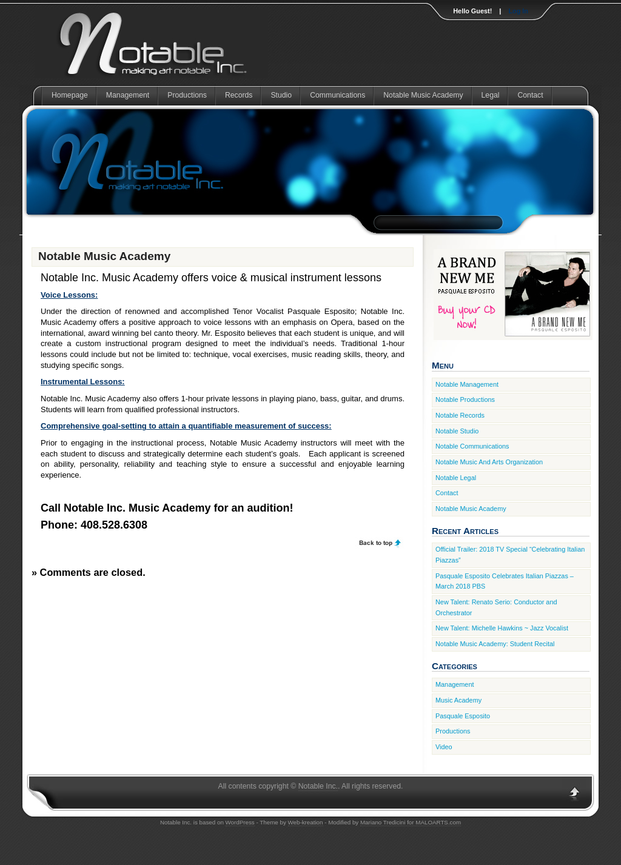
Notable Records (460, 415)
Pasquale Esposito (462, 716)
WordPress (240, 822)
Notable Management (466, 384)
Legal (491, 95)
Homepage (70, 95)
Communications (337, 95)
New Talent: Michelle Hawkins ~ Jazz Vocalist (501, 628)
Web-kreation (305, 822)
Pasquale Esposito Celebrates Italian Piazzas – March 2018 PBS (504, 581)
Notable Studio (456, 431)
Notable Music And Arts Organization (489, 462)
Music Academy (458, 700)
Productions (187, 95)
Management (127, 95)
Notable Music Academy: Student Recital (494, 643)
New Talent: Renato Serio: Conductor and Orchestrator (496, 607)
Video (443, 746)
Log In (518, 11)
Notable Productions (465, 399)
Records (239, 95)
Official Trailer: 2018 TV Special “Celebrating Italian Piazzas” (510, 555)
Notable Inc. (318, 786)
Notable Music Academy (423, 95)
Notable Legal (455, 477)
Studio (281, 95)
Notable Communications (472, 446)
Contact (530, 95)
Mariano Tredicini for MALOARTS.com (410, 822)
